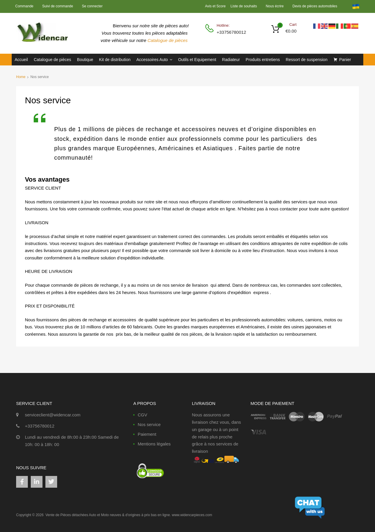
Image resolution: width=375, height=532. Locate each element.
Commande (24, 6)
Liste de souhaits (244, 6)
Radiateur (231, 59)
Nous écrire (275, 6)
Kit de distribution (114, 59)
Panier (345, 59)
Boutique (85, 59)
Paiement (147, 434)
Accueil (21, 59)
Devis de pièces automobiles (314, 6)
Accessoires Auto (154, 59)
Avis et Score (216, 6)
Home (20, 77)
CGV (142, 414)
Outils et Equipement (197, 59)
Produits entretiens (263, 59)
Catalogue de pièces (168, 40)
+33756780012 (231, 32)
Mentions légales (154, 443)
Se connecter (92, 6)
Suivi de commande (57, 6)
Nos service (149, 424)
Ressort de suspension (306, 59)
